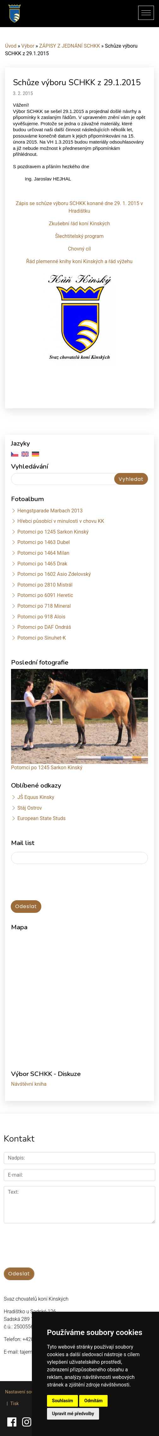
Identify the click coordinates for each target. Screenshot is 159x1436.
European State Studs (41, 818)
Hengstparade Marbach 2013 (50, 511)
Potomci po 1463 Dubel (43, 542)
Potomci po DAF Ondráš (44, 627)
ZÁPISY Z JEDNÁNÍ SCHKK (69, 46)
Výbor (27, 46)
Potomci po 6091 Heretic (45, 595)
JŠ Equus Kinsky (35, 797)
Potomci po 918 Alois (41, 617)
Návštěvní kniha (29, 1084)
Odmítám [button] (93, 1400)
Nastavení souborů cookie (31, 1392)
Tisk (14, 1403)
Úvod (10, 46)
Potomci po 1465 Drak (42, 564)
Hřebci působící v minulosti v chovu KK (60, 521)
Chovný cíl (79, 249)
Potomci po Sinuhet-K (41, 638)
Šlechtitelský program (79, 236)
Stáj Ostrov (29, 808)
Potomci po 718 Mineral (44, 606)
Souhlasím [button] (62, 1400)
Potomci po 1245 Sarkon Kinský (53, 532)
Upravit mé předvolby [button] (73, 1413)
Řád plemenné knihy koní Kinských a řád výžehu (79, 261)
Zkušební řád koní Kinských (79, 224)
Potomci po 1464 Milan (43, 553)
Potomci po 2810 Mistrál (45, 585)
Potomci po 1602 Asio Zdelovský (54, 574)
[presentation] (59, 882)
